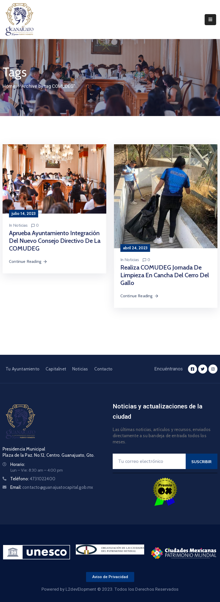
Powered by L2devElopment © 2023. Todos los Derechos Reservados (110, 589)
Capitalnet (56, 368)
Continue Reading (28, 261)
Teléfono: (32, 478)
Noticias (20, 225)
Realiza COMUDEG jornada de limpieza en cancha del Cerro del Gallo (164, 275)
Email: (51, 487)
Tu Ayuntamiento (22, 368)
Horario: (17, 464)
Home (9, 86)
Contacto (103, 368)
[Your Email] (149, 461)
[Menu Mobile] (210, 19)
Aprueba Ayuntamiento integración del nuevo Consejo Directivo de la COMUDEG (54, 240)
